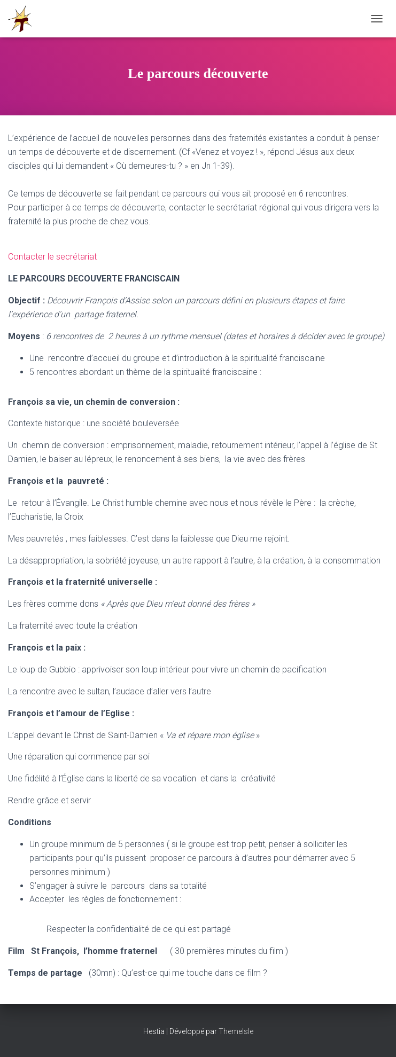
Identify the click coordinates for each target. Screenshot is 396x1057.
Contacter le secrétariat (52, 257)
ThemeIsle (236, 1031)
